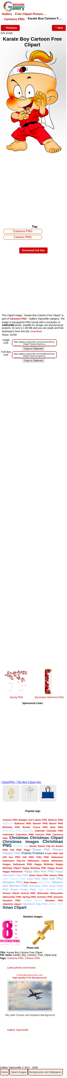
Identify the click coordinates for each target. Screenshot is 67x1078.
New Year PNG (52, 878)
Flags (27, 849)
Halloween (57, 857)
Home (4, 1072)
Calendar (40, 830)
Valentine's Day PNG (35, 903)
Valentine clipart (12, 904)
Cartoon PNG (23, 237)
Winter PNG (56, 903)
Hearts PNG (56, 875)
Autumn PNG (10, 820)
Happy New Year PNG (39, 871)
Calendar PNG (54, 830)
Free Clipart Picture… (30, 14)
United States (33, 900)
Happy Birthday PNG (34, 868)
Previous (10, 27)
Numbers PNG (12, 882)
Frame (26, 853)
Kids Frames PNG (14, 878)
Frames (38, 853)
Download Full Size (33, 250)
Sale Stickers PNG (50, 889)
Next (59, 27)
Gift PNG (28, 857)
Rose (52, 885)
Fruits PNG (51, 853)
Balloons (8, 823)
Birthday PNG (11, 827)
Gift (61, 853)
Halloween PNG (22, 864)
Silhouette (43, 893)
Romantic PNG (38, 885)
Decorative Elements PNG (49, 697)
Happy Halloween (13, 871)
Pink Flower (30, 882)
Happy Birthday (44, 864)
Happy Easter (55, 868)
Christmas (18, 837)
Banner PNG (40, 823)
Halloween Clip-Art (14, 860)
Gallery (7, 14)
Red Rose (45, 882)
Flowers (58, 849)
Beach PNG (56, 823)
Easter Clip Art (46, 846)
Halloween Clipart (38, 860)
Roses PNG (28, 889)
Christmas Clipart (46, 837)
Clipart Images (18, 1072)
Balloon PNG (55, 820)
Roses (14, 889)
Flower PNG (41, 849)
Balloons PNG (22, 823)
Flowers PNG (12, 853)
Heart (32, 875)
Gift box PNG (11, 857)
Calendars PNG (25, 834)
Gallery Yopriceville (17, 1029)
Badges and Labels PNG (33, 820)
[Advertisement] (33, 187)
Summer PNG (45, 897)
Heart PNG (42, 875)
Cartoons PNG (14, 19)
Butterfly (28, 830)
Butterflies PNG (12, 830)
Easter (33, 846)
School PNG (28, 893)
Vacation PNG (54, 900)
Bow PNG (56, 827)
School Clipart (11, 893)
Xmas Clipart (14, 907)
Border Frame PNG (35, 827)
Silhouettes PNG (12, 897)
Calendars (8, 834)
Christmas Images (21, 841)
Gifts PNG (42, 857)
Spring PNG (16, 697)
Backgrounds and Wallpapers (45, 1072)
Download (36, 331)
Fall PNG (15, 849)
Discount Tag (20, 845)
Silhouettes (56, 893)
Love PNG (33, 878)
